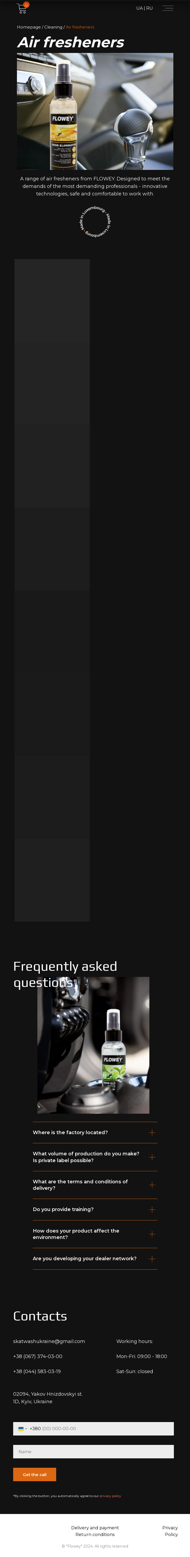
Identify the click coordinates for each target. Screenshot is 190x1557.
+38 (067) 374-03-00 (37, 1356)
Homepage (29, 27)
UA (139, 8)
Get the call (34, 1474)
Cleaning (53, 27)
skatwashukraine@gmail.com (49, 1341)
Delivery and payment (95, 1527)
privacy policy (110, 1496)
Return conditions (95, 1534)
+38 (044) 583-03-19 (37, 1371)
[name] (93, 1451)
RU (149, 8)
